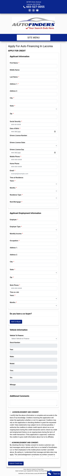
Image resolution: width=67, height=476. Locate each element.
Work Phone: (14, 285)
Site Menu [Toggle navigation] (33, 37)
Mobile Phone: (15, 156)
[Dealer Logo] (33, 23)
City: (11, 98)
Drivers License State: (17, 142)
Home (25, 469)
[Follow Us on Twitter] (33, 10)
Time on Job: (14, 292)
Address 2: (13, 91)
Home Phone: (15, 164)
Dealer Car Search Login (20, 470)
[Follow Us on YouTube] (37, 10)
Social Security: (15, 121)
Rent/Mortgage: (15, 202)
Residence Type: (16, 195)
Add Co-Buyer (16, 322)
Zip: (11, 114)
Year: (11, 349)
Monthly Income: (16, 234)
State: (12, 106)
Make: (12, 357)
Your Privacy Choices (45, 470)
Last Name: (14, 77)
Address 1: (13, 84)
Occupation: (14, 241)
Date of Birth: (14, 128)
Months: (13, 188)
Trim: (12, 371)
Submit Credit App (15, 463)
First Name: (14, 63)
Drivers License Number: (18, 135)
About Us (29, 469)
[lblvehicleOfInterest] (33, 339)
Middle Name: (15, 70)
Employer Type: (15, 227)
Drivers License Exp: (17, 149)
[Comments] (33, 403)
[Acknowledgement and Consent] (10, 412)
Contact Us (34, 469)
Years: (12, 181)
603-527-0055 (35, 6)
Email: (12, 171)
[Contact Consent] (10, 442)
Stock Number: (15, 342)
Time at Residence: (17, 178)
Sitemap (36, 470)
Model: (12, 364)
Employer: (13, 220)
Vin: (11, 378)
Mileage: (13, 385)
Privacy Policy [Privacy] (40, 469)
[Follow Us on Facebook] (29, 10)
